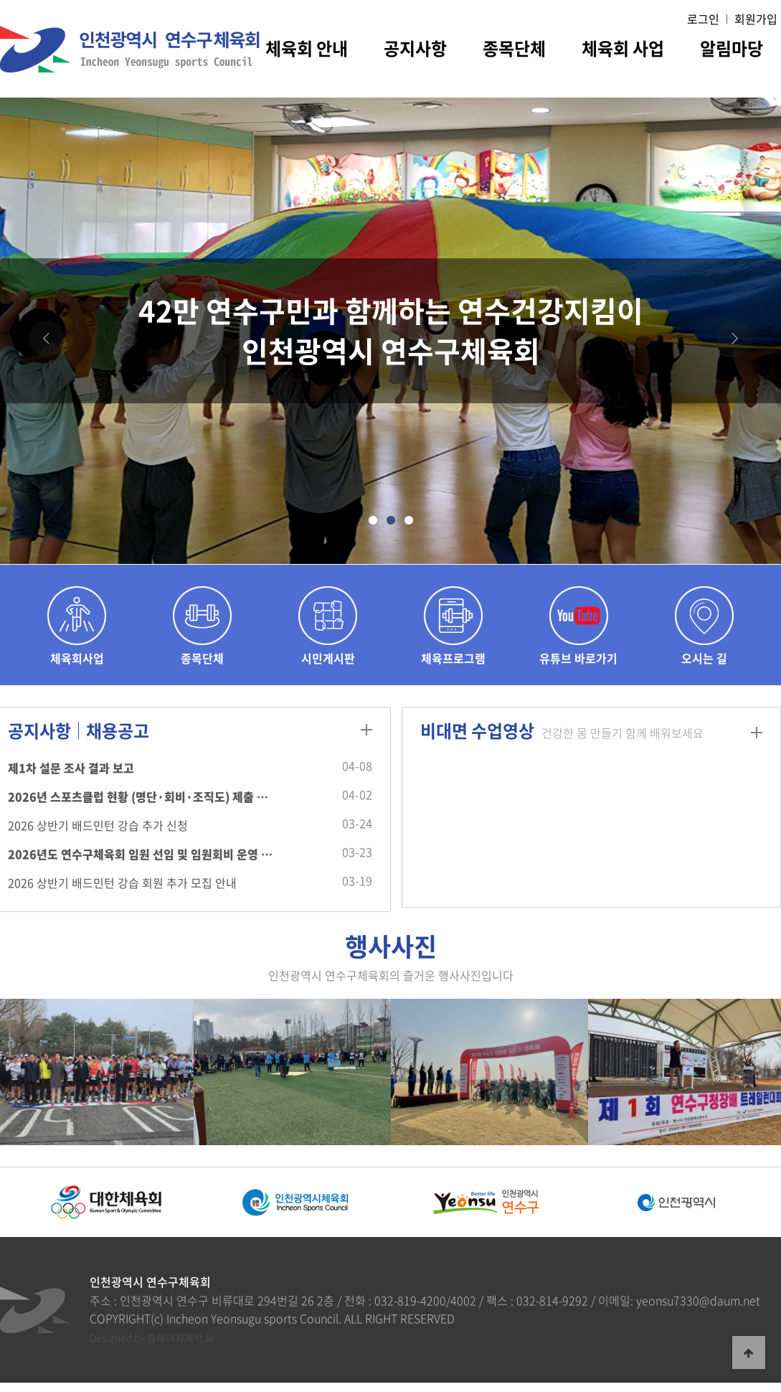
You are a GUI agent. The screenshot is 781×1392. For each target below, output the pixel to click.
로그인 (703, 18)
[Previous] (46, 338)
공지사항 (415, 50)
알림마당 (731, 50)
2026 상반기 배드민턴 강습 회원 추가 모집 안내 (122, 882)
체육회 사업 (623, 50)
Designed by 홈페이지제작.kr (152, 1337)
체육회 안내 (306, 50)
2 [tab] (390, 528)
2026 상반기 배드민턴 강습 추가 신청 (98, 825)
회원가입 (755, 18)
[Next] (734, 338)
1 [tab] (372, 528)
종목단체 (514, 50)
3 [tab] (408, 528)
